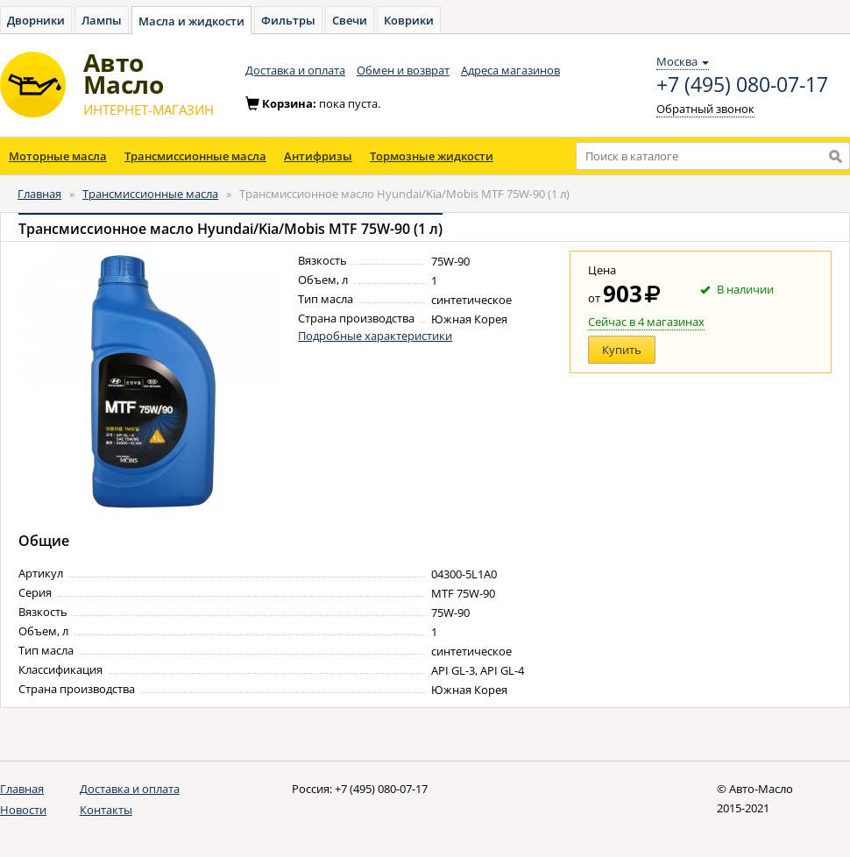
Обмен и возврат (403, 70)
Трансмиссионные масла (195, 156)
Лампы (101, 20)
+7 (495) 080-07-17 (742, 85)
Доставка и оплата (295, 70)
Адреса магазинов (510, 70)
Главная (39, 194)
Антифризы (318, 156)
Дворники (36, 20)
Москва (682, 61)
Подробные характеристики (375, 336)
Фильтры (288, 20)
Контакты (106, 810)
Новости (23, 810)
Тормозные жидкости (431, 156)
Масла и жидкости (191, 21)
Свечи (349, 20)
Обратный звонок (705, 109)
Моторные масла (58, 156)
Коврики (409, 20)
